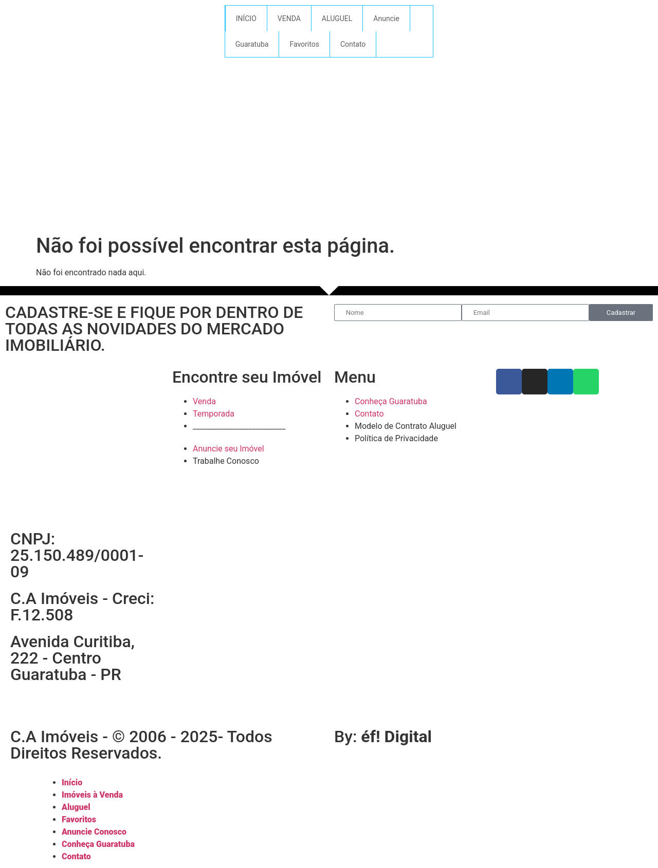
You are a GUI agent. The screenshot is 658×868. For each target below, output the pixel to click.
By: (383, 736)
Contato (352, 44)
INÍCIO (246, 18)
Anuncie (386, 18)
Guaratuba (252, 44)
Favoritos (304, 44)
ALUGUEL (337, 18)
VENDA (289, 18)
